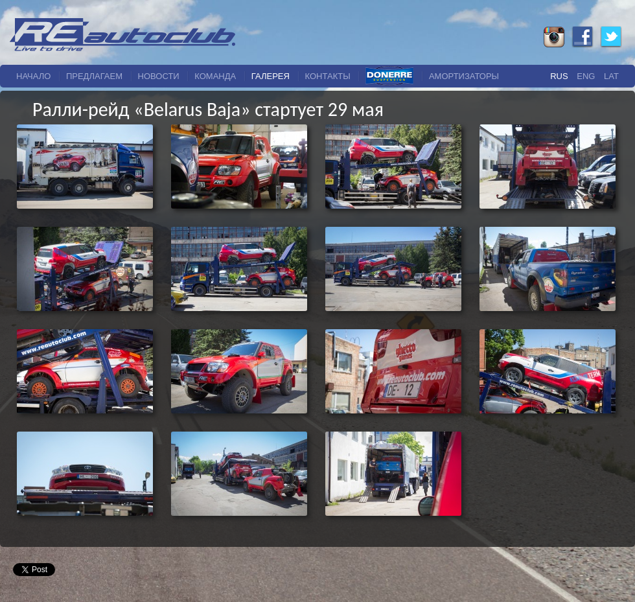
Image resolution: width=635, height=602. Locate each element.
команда (215, 76)
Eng (586, 76)
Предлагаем (94, 76)
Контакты (328, 76)
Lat (611, 76)
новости (158, 76)
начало (33, 76)
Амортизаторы (464, 76)
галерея (270, 76)
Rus (559, 76)
